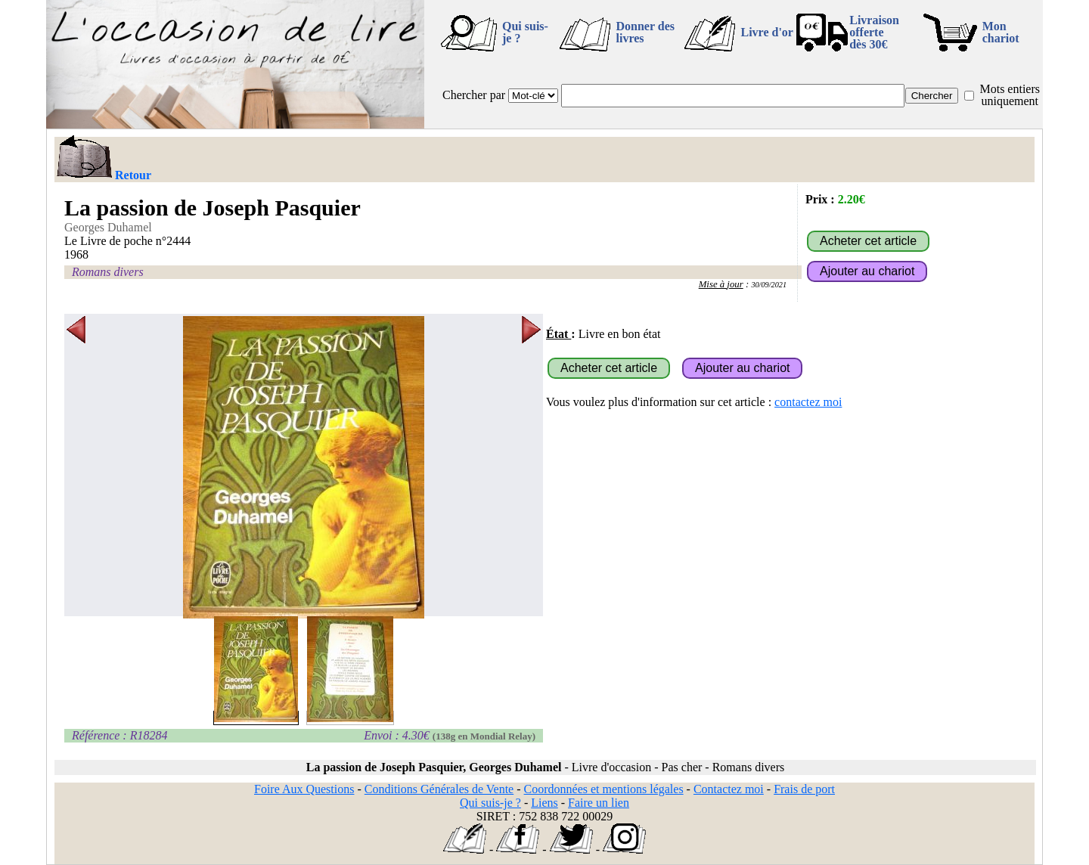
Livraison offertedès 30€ (874, 32)
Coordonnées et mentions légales (604, 789)
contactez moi (808, 401)
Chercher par (473, 94)
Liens (544, 802)
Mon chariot (1000, 32)
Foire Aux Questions (304, 789)
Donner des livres (645, 32)
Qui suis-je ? (525, 32)
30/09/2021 (768, 285)
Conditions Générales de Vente (439, 789)
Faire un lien (598, 802)
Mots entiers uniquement (1009, 94)
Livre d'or (766, 32)
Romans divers (108, 271)
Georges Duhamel (108, 227)
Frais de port (804, 789)
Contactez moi (728, 789)
